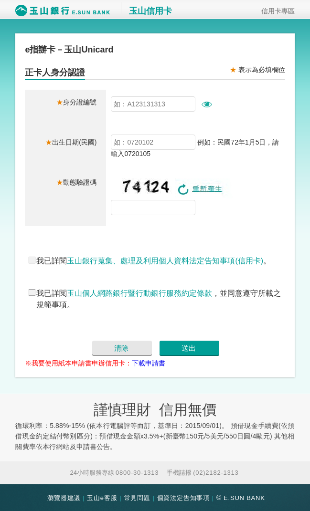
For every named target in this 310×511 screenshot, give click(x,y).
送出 (189, 348)
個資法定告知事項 (183, 497)
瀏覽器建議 (63, 497)
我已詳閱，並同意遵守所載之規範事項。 (158, 299)
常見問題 (137, 497)
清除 (121, 348)
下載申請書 (148, 363)
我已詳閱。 (153, 261)
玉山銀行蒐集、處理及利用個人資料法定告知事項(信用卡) (165, 261)
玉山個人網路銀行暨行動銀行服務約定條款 (139, 293)
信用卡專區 (275, 11)
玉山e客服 (102, 497)
